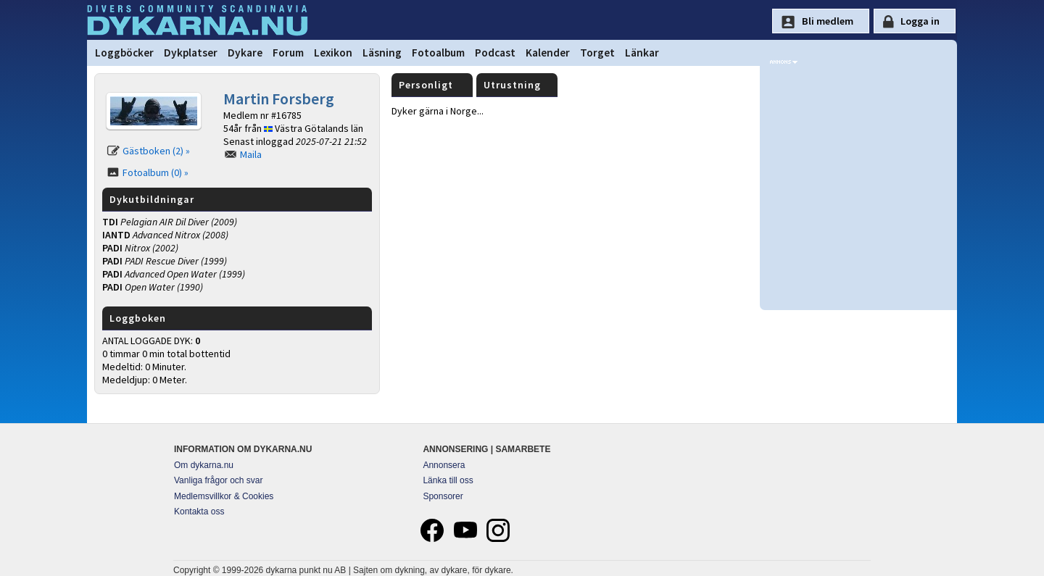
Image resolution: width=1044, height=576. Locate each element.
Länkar (642, 52)
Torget (597, 52)
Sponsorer (443, 496)
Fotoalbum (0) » (155, 172)
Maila (251, 154)
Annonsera (444, 465)
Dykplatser (191, 52)
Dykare (245, 52)
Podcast (495, 52)
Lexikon (333, 52)
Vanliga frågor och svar (218, 480)
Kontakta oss (199, 511)
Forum (288, 52)
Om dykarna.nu (203, 465)
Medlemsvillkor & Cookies (223, 496)
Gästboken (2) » (156, 150)
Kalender (548, 52)
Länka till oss (448, 480)
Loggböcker (124, 52)
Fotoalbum (438, 52)
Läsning (382, 52)
